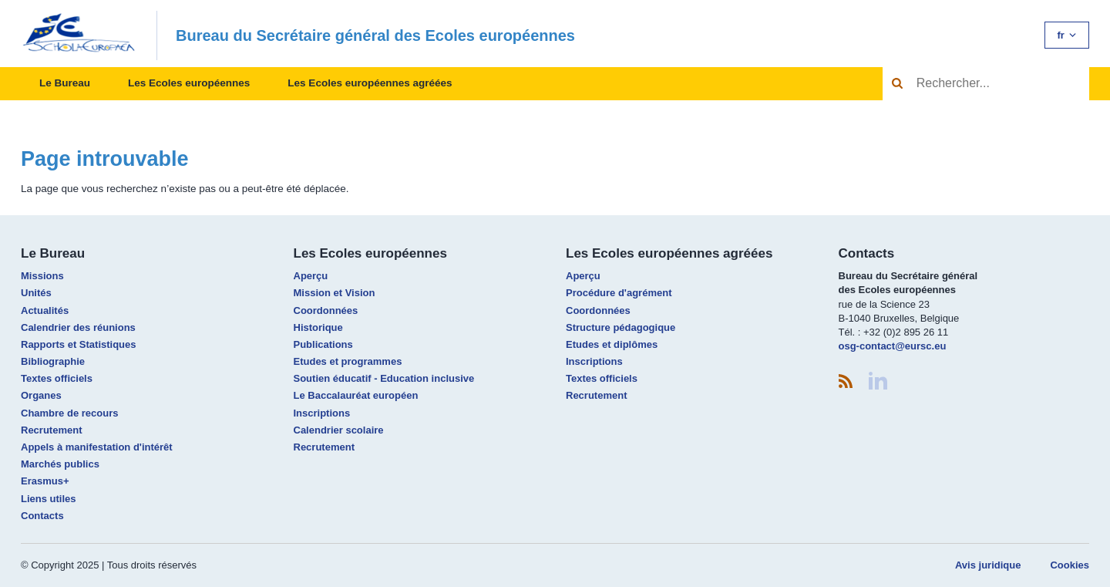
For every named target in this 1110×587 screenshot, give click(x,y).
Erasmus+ (45, 481)
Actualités (45, 310)
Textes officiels (56, 378)
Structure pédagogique (620, 327)
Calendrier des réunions (78, 327)
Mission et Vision (334, 293)
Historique (318, 327)
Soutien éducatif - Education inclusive (384, 378)
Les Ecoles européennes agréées (370, 83)
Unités (36, 293)
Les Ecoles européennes (189, 83)
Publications (323, 344)
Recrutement (51, 430)
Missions (42, 276)
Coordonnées (326, 310)
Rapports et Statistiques (78, 344)
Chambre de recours (69, 413)
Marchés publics (60, 464)
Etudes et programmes (348, 361)
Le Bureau (64, 83)
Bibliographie (53, 361)
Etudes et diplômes (612, 344)
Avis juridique (988, 565)
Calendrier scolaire (339, 430)
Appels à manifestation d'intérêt (97, 447)
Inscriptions (322, 413)
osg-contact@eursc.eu (893, 346)
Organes (41, 395)
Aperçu (311, 276)
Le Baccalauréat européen (356, 395)
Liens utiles (48, 498)
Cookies (1069, 565)
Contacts (42, 515)
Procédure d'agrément (618, 293)
